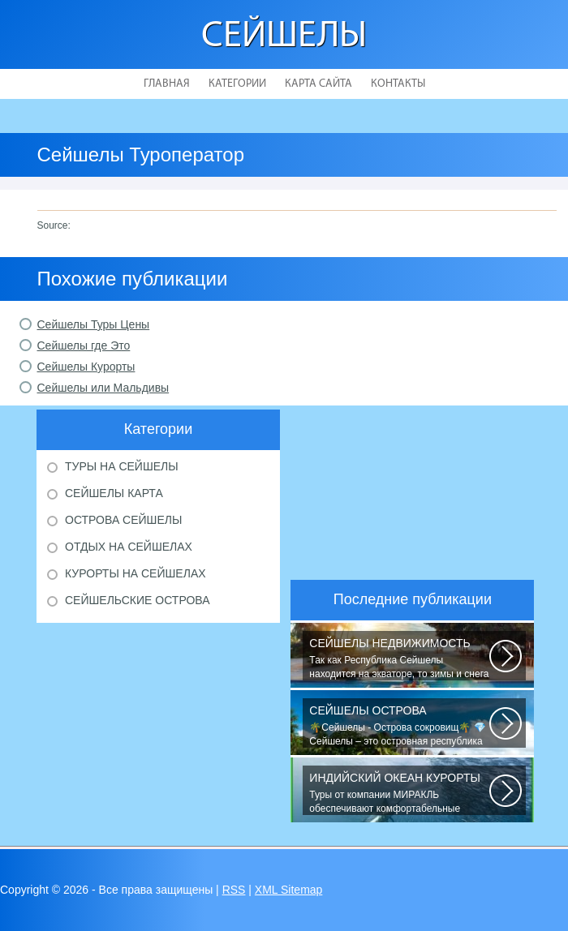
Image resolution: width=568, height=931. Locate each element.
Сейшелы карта (114, 493)
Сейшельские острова (137, 600)
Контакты (398, 84)
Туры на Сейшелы (122, 466)
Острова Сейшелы (123, 519)
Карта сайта (318, 84)
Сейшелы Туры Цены (93, 324)
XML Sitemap (289, 889)
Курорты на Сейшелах (135, 573)
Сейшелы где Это (84, 345)
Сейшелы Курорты (86, 366)
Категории (237, 84)
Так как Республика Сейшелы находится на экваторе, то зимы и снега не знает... (399, 658)
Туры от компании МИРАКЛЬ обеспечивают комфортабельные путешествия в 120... (399, 793)
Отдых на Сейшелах (128, 546)
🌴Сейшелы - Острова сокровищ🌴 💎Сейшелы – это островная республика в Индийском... (399, 726)
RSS (234, 889)
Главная (167, 84)
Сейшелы (284, 37)
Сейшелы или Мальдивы (103, 387)
